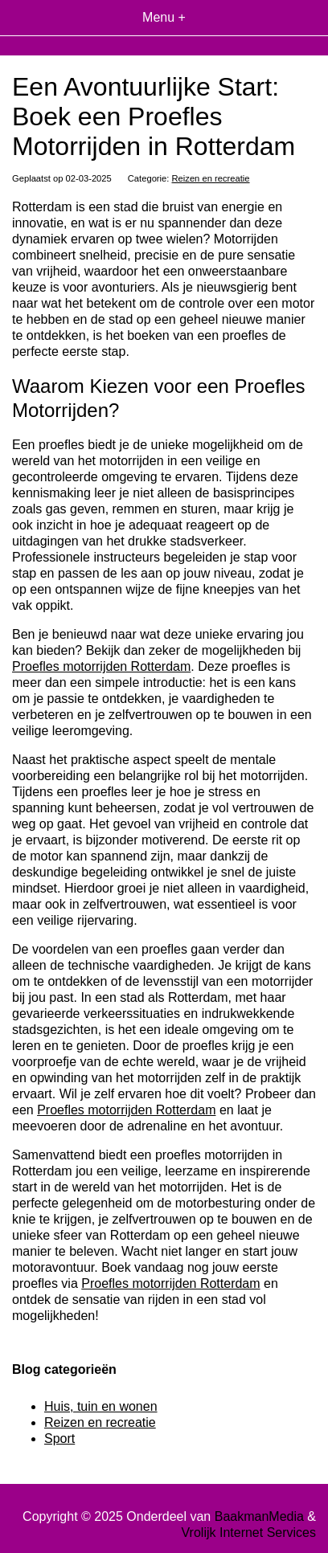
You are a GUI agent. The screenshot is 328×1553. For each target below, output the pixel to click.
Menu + (164, 17)
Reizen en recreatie (211, 178)
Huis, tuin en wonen (101, 1406)
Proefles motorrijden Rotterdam (101, 666)
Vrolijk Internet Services (249, 1532)
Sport (59, 1438)
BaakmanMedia (259, 1516)
